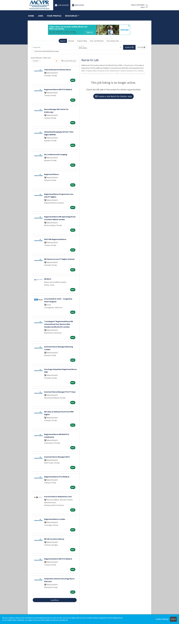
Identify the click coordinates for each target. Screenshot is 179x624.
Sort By (35, 61)
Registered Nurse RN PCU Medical (58, 89)
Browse (71, 41)
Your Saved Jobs (113, 41)
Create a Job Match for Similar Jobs (113, 96)
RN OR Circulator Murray (54, 539)
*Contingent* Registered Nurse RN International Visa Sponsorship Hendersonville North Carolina (58, 324)
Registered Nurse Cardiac (54, 519)
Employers (78, 5)
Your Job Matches (97, 41)
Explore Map (82, 41)
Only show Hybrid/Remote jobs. (46, 51)
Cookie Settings (162, 619)
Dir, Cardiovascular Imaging (55, 154)
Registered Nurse (51, 174)
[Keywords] (54, 47)
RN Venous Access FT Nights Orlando (59, 259)
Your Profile (54, 15)
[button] (141, 47)
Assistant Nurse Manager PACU (57, 457)
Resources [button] (71, 15)
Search (62, 41)
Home (31, 15)
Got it (173, 619)
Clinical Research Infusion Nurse (57, 69)
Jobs (40, 15)
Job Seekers (62, 5)
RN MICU (47, 279)
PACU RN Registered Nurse (55, 239)
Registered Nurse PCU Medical (56, 477)
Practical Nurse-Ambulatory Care (58, 496)
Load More (55, 600)
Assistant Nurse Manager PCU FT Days (60, 392)
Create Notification (69, 61)
